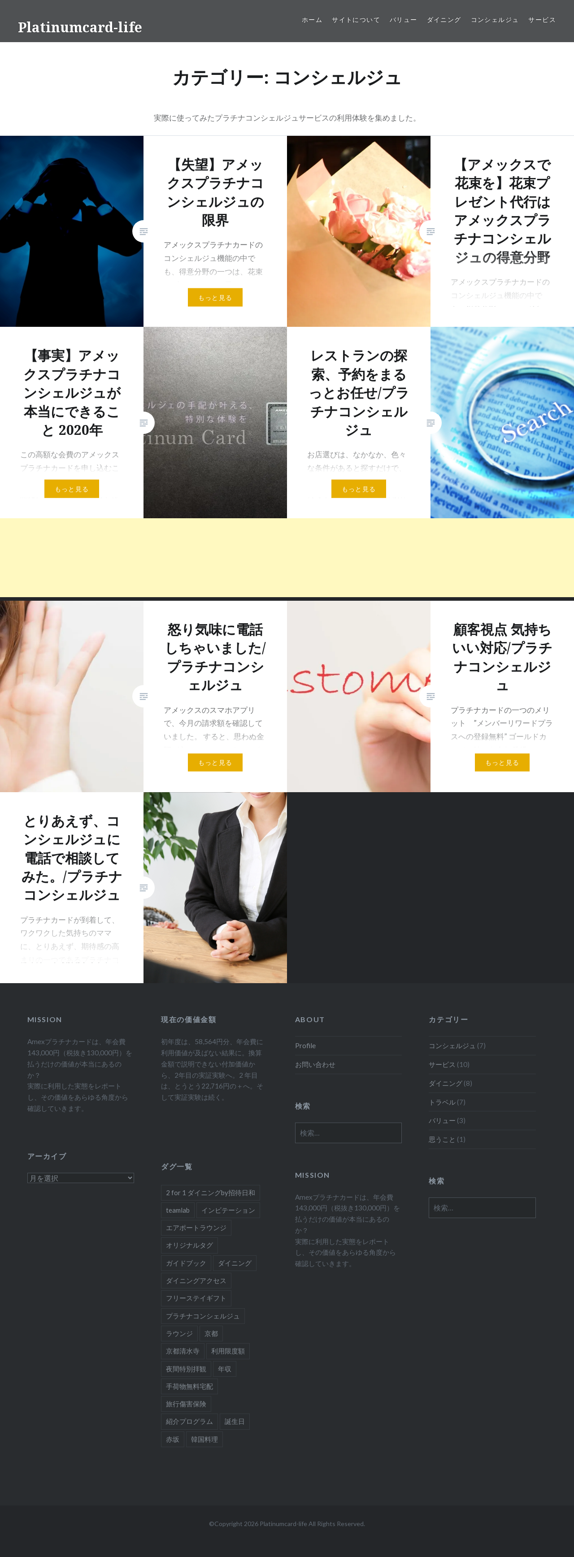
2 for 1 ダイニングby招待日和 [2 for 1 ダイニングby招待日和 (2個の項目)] (210, 1192)
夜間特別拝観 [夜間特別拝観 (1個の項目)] (186, 1369)
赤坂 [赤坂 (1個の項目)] (172, 1439)
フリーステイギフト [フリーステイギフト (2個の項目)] (196, 1298)
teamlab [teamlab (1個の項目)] (178, 1210)
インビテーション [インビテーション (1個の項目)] (228, 1210)
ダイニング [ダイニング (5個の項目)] (235, 1263)
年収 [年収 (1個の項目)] (224, 1369)
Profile (305, 1045)
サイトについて (356, 19)
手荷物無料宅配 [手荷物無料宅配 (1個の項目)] (189, 1386)
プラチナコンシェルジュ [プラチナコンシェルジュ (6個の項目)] (203, 1316)
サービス (542, 19)
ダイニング (444, 19)
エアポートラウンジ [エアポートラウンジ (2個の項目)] (196, 1227)
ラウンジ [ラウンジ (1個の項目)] (179, 1333)
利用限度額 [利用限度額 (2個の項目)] (228, 1351)
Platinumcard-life (80, 27)
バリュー (403, 19)
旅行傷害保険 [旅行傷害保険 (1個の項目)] (186, 1404)
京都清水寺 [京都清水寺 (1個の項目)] (183, 1351)
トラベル (442, 1102)
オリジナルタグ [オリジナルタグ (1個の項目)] (189, 1245)
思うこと (442, 1139)
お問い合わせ (315, 1064)
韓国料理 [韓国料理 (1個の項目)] (204, 1439)
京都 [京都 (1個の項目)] (211, 1333)
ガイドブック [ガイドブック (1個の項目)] (186, 1263)
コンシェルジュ (495, 19)
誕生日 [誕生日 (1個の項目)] (235, 1421)
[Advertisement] (269, 557)
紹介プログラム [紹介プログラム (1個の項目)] (189, 1421)
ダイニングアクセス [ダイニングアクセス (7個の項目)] (196, 1280)
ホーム (312, 19)
